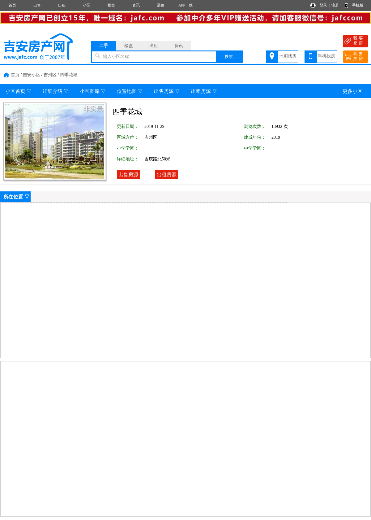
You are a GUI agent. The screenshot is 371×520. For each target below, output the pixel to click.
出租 (62, 5)
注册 (335, 5)
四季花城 (68, 74)
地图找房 (287, 56)
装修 (160, 5)
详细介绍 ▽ (56, 91)
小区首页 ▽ (19, 91)
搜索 (229, 56)
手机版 (357, 5)
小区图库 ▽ (93, 91)
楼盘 (111, 5)
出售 (37, 5)
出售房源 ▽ (167, 91)
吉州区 (50, 74)
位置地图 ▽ (130, 91)
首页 (12, 5)
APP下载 (185, 5)
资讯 (136, 5)
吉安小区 (31, 74)
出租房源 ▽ (204, 91)
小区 (86, 5)
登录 (323, 5)
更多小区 (352, 91)
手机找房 (326, 56)
